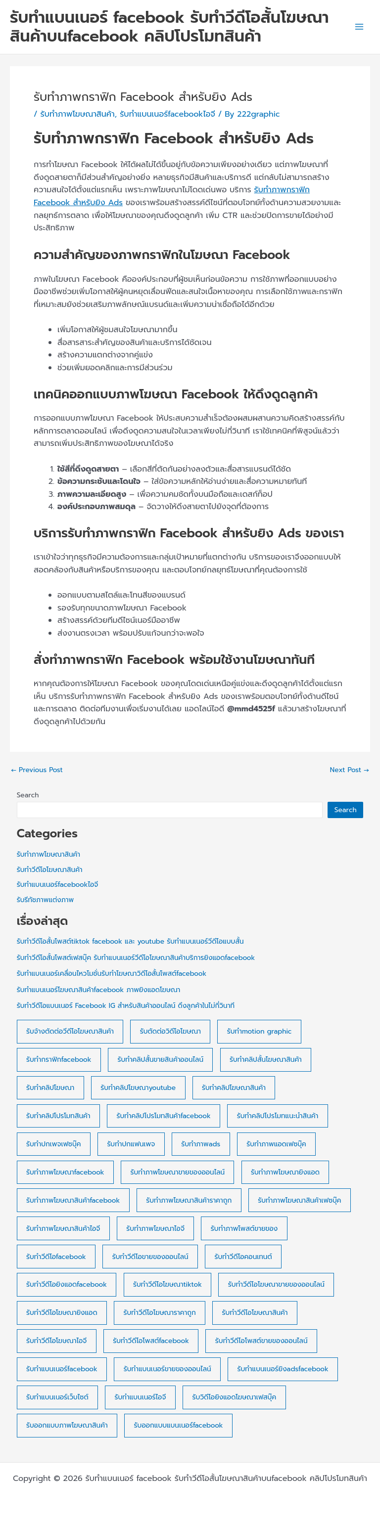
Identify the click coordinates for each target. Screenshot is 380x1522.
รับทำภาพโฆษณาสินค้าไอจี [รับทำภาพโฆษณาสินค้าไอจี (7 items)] (63, 1228)
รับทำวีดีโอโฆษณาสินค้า (50, 870)
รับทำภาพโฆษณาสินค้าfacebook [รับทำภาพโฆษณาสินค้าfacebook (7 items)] (73, 1200)
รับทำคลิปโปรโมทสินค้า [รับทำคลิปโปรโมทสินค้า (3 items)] (58, 1116)
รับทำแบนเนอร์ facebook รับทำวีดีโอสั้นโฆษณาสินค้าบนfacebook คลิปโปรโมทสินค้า (169, 26)
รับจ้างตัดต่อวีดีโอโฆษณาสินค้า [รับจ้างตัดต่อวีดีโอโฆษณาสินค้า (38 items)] (70, 1031)
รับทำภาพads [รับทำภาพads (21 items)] (200, 1144)
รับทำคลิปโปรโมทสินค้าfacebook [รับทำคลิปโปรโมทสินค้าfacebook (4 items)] (163, 1116)
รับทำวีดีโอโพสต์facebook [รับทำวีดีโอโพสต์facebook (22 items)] (151, 1341)
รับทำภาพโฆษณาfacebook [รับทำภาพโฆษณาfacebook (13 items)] (65, 1172)
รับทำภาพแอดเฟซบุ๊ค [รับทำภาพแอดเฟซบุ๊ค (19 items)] (276, 1144)
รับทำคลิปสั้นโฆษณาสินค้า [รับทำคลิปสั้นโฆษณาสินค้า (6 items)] (266, 1059)
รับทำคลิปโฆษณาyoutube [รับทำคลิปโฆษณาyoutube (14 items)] (138, 1088)
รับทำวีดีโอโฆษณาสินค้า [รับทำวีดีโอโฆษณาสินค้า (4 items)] (255, 1312)
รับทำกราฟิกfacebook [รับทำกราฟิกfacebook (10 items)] (58, 1059)
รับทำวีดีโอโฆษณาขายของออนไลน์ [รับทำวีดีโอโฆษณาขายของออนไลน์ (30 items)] (276, 1284)
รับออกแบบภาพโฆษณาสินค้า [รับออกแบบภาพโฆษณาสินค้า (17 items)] (67, 1425)
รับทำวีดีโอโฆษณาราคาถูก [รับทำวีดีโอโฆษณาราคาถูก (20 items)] (160, 1312)
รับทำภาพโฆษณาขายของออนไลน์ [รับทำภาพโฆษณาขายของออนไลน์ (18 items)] (178, 1172)
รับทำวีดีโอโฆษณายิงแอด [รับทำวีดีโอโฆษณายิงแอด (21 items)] (61, 1312)
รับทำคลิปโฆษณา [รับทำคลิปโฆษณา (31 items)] (50, 1088)
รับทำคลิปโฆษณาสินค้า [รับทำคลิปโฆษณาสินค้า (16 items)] (234, 1088)
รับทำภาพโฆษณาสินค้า (78, 114)
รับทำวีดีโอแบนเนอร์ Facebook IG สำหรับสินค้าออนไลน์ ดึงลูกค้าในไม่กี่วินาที (126, 1005)
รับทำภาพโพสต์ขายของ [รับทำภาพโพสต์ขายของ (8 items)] (244, 1228)
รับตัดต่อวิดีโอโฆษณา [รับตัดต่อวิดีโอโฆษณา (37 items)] (170, 1031)
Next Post (349, 770)
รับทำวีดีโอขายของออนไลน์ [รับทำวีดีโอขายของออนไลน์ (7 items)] (150, 1257)
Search (28, 795)
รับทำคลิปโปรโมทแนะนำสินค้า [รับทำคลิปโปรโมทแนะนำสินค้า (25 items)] (278, 1116)
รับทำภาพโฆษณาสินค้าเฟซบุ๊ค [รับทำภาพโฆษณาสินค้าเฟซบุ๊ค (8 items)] (299, 1200)
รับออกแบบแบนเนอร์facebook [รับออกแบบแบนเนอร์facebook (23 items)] (178, 1425)
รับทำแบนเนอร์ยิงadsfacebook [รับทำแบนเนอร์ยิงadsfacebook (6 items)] (282, 1369)
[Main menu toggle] (359, 27)
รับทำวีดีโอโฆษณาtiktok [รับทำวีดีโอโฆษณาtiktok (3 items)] (167, 1284)
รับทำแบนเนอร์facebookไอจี (167, 114)
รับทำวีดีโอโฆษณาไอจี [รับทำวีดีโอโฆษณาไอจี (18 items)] (56, 1341)
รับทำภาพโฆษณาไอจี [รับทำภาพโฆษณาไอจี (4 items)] (155, 1228)
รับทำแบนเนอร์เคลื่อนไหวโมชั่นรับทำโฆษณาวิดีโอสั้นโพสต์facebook (112, 973)
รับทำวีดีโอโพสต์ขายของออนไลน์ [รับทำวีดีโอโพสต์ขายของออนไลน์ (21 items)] (261, 1341)
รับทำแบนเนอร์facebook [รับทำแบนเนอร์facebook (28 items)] (61, 1369)
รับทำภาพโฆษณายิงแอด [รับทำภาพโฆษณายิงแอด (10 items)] (285, 1172)
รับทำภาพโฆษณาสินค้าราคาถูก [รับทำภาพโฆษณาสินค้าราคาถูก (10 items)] (189, 1200)
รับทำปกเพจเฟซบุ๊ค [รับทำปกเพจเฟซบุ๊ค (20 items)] (53, 1144)
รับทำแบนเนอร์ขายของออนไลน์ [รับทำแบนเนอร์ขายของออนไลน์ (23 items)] (167, 1369)
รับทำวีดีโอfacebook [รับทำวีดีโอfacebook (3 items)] (56, 1257)
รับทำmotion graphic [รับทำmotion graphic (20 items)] (259, 1031)
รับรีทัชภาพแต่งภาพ (45, 900)
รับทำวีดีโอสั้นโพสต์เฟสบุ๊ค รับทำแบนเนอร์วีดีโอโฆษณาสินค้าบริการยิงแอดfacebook (136, 958)
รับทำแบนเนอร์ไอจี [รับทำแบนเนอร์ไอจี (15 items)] (140, 1397)
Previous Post (37, 770)
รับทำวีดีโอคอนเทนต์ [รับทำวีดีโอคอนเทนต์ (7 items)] (243, 1257)
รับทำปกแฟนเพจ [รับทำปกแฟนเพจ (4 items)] (131, 1144)
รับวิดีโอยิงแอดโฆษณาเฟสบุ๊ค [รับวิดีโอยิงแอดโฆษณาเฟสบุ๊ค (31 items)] (234, 1397)
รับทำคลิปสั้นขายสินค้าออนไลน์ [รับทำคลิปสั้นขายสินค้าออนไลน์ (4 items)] (160, 1059)
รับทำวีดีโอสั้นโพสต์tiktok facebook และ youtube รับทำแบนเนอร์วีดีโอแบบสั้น (130, 941)
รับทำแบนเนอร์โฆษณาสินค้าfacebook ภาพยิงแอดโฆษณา (99, 990)
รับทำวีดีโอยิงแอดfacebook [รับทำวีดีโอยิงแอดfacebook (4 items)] (66, 1284)
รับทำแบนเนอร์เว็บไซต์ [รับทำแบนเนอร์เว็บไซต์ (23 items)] (57, 1397)
